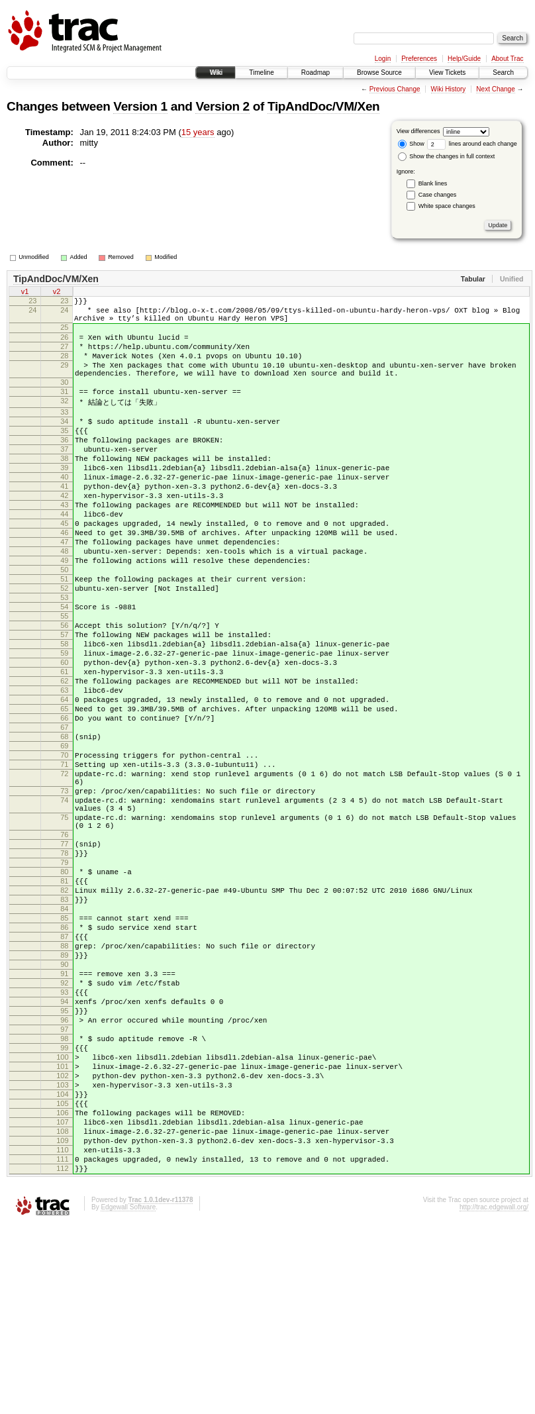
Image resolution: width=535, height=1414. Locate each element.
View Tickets (447, 72)
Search (503, 72)
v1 (25, 293)
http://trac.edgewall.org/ (494, 1396)
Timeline (261, 72)
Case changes (437, 194)
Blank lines (433, 183)
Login (383, 58)
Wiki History (448, 89)
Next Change (495, 89)
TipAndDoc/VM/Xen (323, 106)
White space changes (446, 206)
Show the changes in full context (446, 156)
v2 (57, 293)
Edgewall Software (128, 1396)
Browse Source (379, 72)
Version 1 (140, 106)
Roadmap (315, 72)
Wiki (215, 72)
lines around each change (472, 143)
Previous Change (394, 89)
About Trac (507, 58)
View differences (418, 131)
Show (411, 143)
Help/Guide (464, 58)
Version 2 (222, 106)
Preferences (419, 58)
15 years (198, 132)
